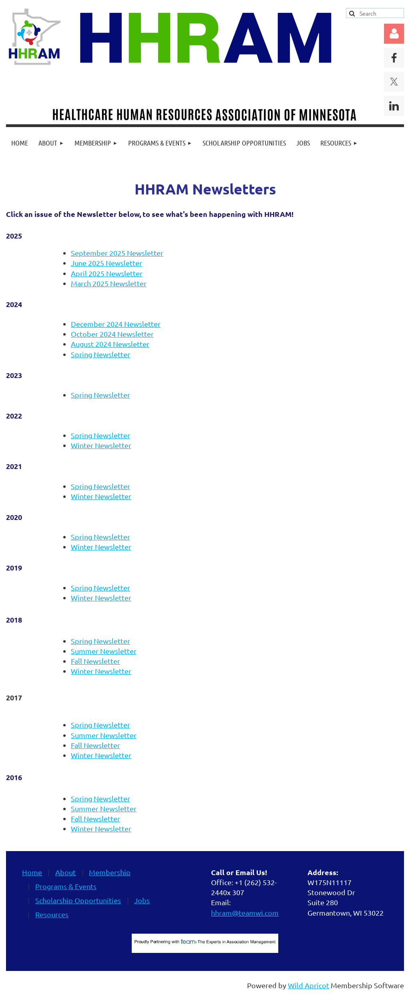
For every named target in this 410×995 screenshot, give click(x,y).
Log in (394, 34)
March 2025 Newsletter (109, 283)
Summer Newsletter (104, 651)
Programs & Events (65, 886)
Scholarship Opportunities (78, 900)
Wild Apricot (308, 985)
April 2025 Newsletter (107, 273)
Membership (110, 872)
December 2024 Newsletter (116, 324)
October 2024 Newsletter (112, 334)
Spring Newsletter (100, 354)
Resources (51, 914)
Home (32, 872)
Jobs (142, 900)
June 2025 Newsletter (106, 263)
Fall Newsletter (95, 661)
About (65, 872)
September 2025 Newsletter (117, 253)
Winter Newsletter (101, 445)
